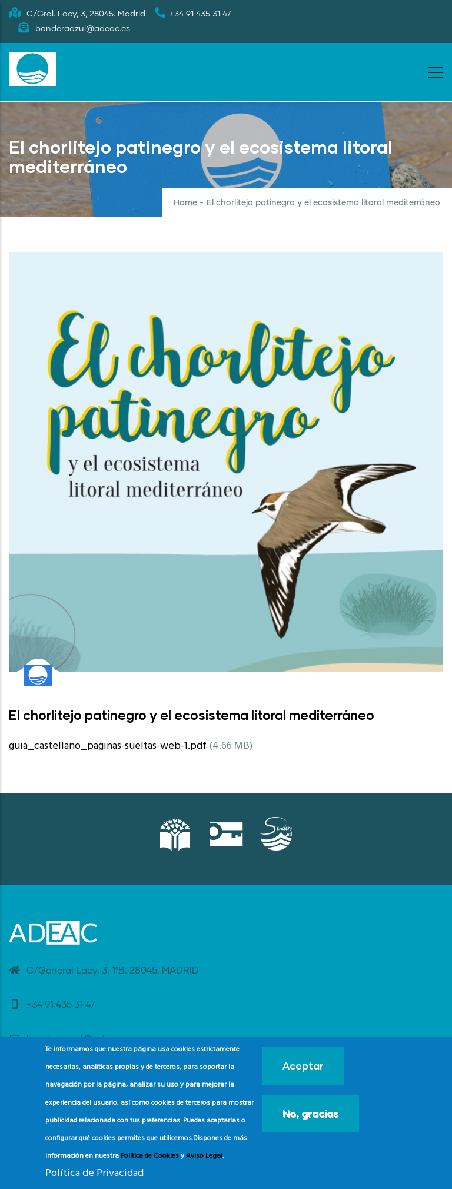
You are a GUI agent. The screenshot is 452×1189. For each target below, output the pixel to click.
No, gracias (310, 1117)
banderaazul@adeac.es (71, 1039)
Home (185, 203)
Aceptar (303, 1069)
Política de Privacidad (94, 1176)
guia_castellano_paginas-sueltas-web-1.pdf (108, 746)
